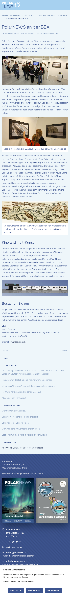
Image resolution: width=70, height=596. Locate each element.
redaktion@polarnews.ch (17, 561)
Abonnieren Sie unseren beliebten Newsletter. (22, 448)
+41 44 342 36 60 (11, 541)
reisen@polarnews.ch (16, 552)
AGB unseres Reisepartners (14, 468)
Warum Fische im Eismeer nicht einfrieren (21, 429)
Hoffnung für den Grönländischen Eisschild (21, 392)
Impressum (7, 461)
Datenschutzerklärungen (13, 464)
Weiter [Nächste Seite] (65, 350)
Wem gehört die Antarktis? (14, 411)
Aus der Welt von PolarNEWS (47, 33)
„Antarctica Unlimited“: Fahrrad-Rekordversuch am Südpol (28, 386)
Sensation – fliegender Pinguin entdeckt (20, 417)
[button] (66, 5)
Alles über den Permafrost (14, 398)
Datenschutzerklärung (11, 582)
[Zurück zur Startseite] (11, 5)
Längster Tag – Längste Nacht (15, 423)
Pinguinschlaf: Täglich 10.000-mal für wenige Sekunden (27, 380)
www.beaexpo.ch (17, 342)
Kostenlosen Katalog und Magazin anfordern (22, 474)
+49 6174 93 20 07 (12, 547)
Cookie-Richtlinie (28, 582)
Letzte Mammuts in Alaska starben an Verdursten (24, 435)
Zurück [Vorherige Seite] (5, 350)
